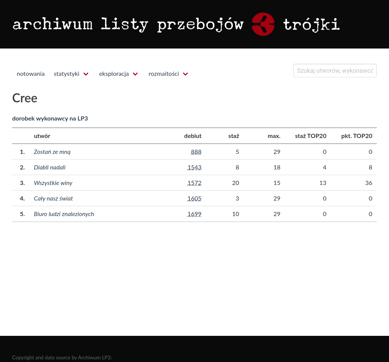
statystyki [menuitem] (66, 73)
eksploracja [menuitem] (114, 73)
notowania (31, 73)
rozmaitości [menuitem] (164, 73)
